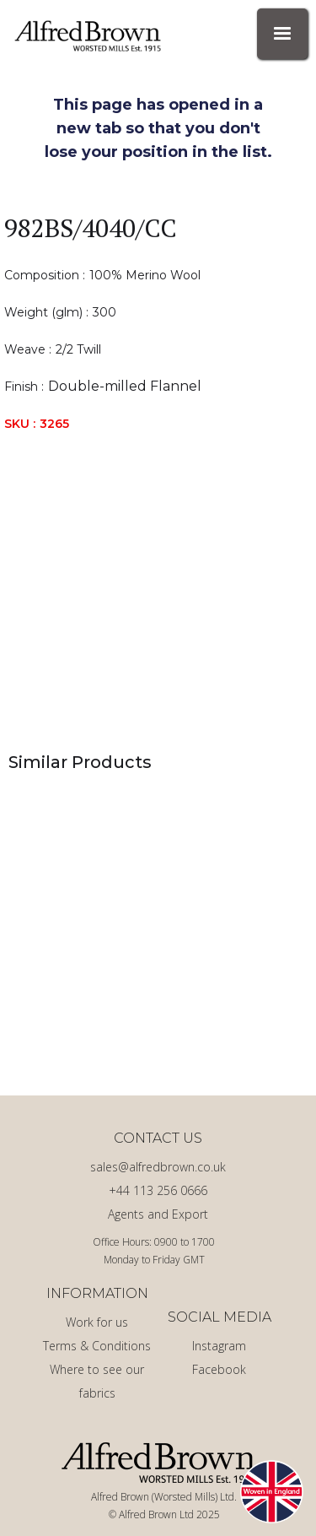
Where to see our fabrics (97, 1381)
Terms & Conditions (97, 1346)
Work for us (97, 1322)
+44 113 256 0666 (158, 1190)
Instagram (219, 1346)
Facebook (219, 1369)
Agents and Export (158, 1214)
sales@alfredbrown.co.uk (158, 1167)
